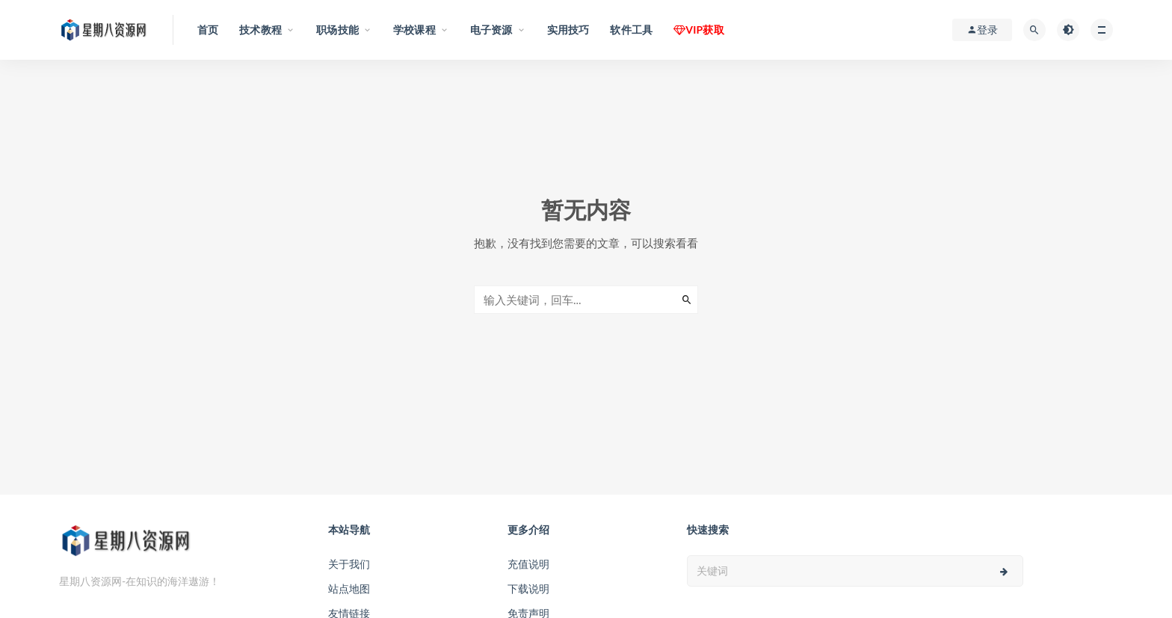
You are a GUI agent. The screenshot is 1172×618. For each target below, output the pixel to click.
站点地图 (349, 588)
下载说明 (528, 588)
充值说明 (528, 563)
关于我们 (349, 563)
